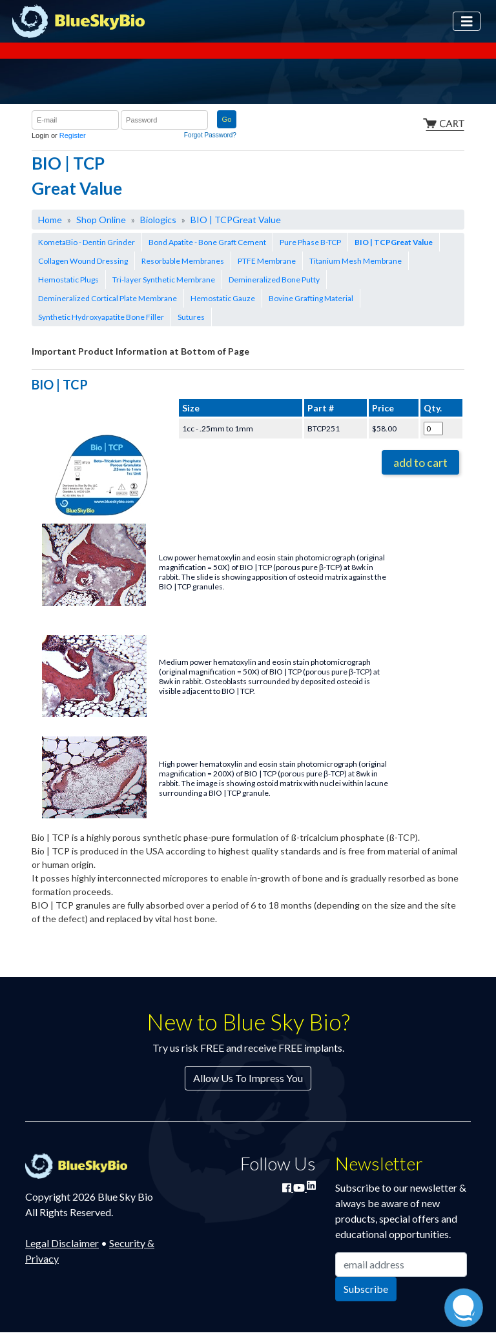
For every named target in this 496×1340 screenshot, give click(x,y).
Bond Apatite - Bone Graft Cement (207, 242)
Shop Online (101, 219)
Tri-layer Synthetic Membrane (163, 279)
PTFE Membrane (267, 261)
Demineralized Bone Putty (274, 279)
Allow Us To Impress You (248, 1078)
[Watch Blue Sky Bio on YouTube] (300, 1187)
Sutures (191, 317)
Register (72, 135)
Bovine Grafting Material (311, 298)
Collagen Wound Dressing (83, 261)
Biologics (158, 219)
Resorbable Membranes (182, 261)
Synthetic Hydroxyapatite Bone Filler (101, 317)
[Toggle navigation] (467, 21)
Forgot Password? (210, 135)
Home (50, 219)
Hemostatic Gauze (223, 298)
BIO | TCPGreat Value (236, 219)
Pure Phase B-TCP (310, 242)
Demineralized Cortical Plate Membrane (107, 298)
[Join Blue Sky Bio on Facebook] (287, 1187)
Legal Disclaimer (62, 1243)
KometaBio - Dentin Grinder (86, 242)
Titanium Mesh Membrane (355, 261)
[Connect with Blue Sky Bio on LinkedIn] (311, 1185)
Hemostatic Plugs (68, 279)
